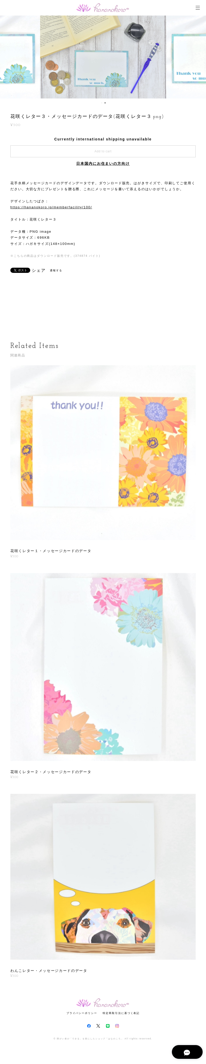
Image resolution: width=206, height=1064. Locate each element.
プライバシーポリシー (81, 1013)
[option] (103, 57)
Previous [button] (7, 57)
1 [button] (101, 102)
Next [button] (198, 57)
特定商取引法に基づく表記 (121, 1013)
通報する (56, 270)
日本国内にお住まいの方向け (103, 163)
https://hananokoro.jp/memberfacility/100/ (51, 207)
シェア (39, 270)
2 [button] (105, 102)
